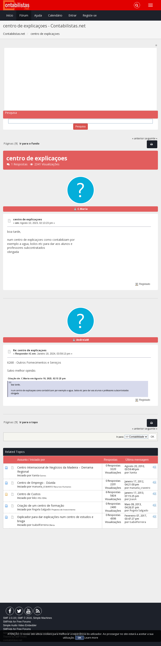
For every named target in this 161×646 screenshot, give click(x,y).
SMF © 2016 (25, 618)
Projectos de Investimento (63, 509)
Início (9, 15)
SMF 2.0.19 (9, 618)
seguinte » (151, 138)
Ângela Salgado (41, 509)
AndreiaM (82, 340)
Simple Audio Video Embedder (20, 625)
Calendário (55, 15)
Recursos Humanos (62, 486)
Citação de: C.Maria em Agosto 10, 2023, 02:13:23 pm (37, 378)
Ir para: (120, 437)
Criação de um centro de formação (40, 505)
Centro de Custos (29, 494)
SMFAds (7, 621)
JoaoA (133, 499)
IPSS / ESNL (42, 498)
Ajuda (38, 15)
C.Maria (83, 209)
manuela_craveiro (42, 486)
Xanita (35, 475)
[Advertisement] (79, 79)
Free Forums (24, 621)
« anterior (138, 138)
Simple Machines (42, 618)
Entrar (72, 15)
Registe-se (90, 15)
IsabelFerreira (40, 524)
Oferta (52, 525)
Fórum (23, 15)
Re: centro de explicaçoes (29, 350)
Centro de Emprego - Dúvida (36, 483)
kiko (34, 497)
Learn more (91, 637)
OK (79, 638)
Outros (43, 475)
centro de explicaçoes (27, 219)
